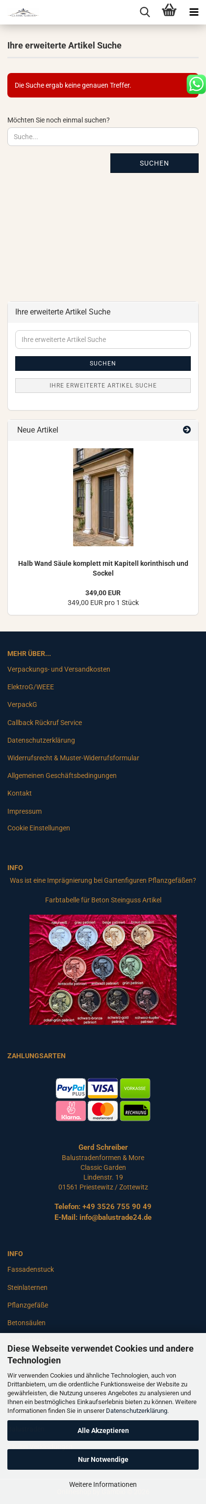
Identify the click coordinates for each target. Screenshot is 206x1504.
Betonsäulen (26, 1323)
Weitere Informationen (103, 1484)
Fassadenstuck (30, 1269)
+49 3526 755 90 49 (117, 1206)
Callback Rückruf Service (44, 723)
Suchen (154, 163)
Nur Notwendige (103, 1459)
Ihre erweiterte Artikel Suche (103, 385)
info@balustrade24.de (115, 1217)
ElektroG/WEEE (30, 687)
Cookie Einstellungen (38, 828)
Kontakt (19, 793)
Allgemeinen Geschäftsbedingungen (62, 775)
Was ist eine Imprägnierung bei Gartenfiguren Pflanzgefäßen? (103, 880)
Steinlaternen (27, 1287)
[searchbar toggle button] (144, 12)
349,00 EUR (103, 593)
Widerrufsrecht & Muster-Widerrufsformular (73, 758)
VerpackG (22, 704)
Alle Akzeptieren (103, 1430)
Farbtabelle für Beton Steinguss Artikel (103, 900)
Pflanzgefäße (27, 1305)
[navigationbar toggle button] (193, 12)
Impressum (24, 811)
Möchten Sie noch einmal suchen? (58, 120)
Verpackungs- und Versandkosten (58, 669)
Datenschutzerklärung (136, 1410)
